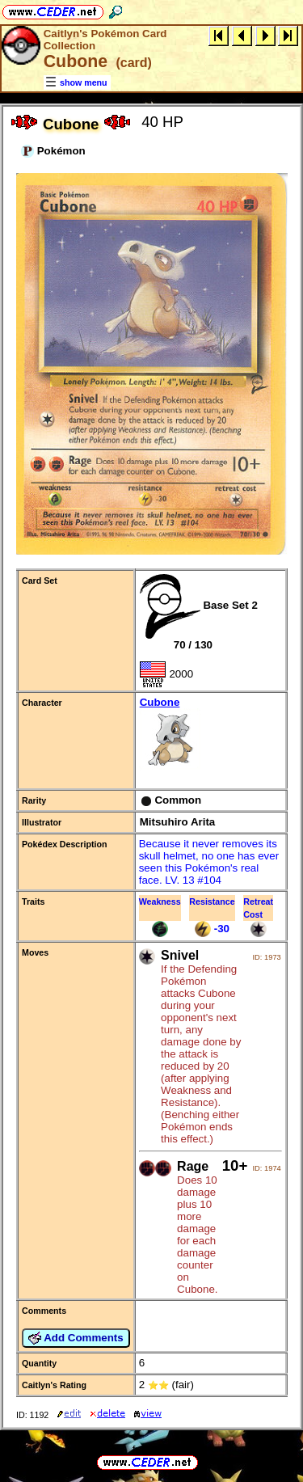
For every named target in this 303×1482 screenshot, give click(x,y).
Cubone (210, 734)
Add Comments (76, 1338)
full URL (151, 1449)
